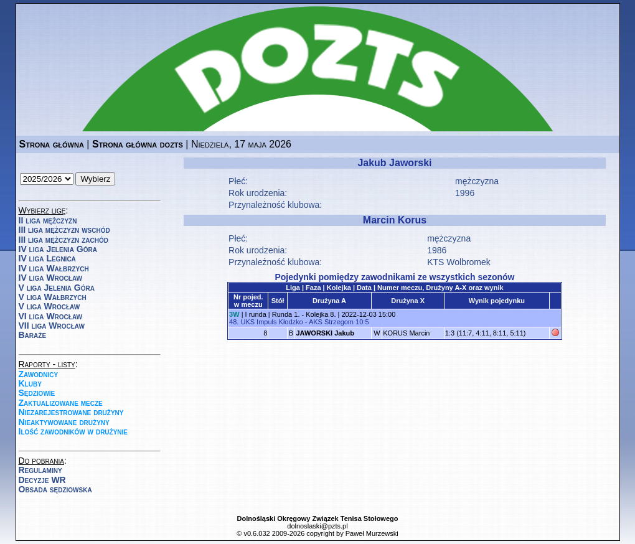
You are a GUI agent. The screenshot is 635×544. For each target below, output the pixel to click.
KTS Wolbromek (459, 262)
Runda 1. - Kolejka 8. (304, 314)
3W (234, 314)
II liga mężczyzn (48, 220)
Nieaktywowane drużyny (64, 422)
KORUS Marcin (406, 333)
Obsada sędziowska (55, 489)
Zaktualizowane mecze (61, 403)
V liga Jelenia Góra (57, 288)
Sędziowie (37, 393)
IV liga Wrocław (51, 278)
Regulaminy (40, 470)
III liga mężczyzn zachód (63, 240)
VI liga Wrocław (51, 316)
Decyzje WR (42, 480)
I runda (255, 314)
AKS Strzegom (331, 322)
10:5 (362, 322)
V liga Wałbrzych (53, 297)
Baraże (33, 335)
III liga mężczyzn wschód (64, 230)
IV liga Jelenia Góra (58, 249)
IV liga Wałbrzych (54, 268)
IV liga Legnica (47, 258)
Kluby (30, 383)
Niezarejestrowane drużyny (71, 412)
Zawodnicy (39, 374)
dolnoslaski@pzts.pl (317, 526)
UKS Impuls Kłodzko (271, 322)
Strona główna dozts (137, 144)
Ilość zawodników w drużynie (73, 431)
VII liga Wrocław (52, 326)
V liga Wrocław (49, 306)
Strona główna (51, 144)
